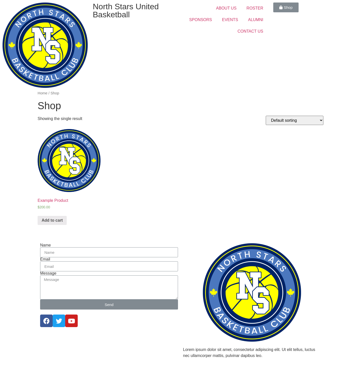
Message (48, 273)
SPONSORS (200, 20)
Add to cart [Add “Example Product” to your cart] (52, 220)
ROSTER (254, 8)
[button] (286, 7)
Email (45, 259)
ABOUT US (226, 8)
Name (45, 245)
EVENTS (230, 20)
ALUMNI (255, 20)
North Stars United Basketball (126, 10)
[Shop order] (294, 120)
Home (42, 93)
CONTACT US (250, 31)
